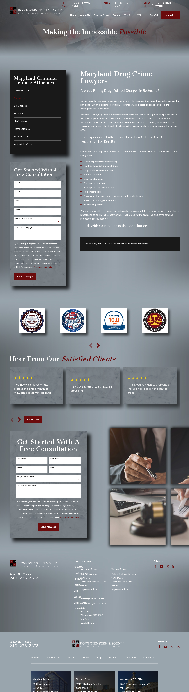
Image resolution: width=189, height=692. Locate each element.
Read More (33, 419)
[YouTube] (161, 566)
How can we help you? (24, 228)
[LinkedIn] (173, 566)
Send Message (25, 276)
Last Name (19, 192)
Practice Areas (54, 657)
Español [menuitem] (154, 15)
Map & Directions (88, 589)
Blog (76, 590)
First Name (19, 183)
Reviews (78, 578)
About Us (78, 566)
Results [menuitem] (116, 15)
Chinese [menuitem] (141, 15)
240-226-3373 (24, 578)
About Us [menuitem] (85, 15)
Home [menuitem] (73, 15)
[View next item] (98, 345)
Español (77, 596)
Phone (17, 201)
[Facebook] (155, 566)
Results (77, 584)
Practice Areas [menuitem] (101, 15)
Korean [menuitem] (128, 15)
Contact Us (170, 15)
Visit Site (84, 585)
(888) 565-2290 (164, 4)
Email (17, 210)
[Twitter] (167, 566)
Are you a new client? (24, 219)
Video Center (129, 657)
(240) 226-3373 (83, 4)
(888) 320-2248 (123, 4)
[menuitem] (38, 90)
